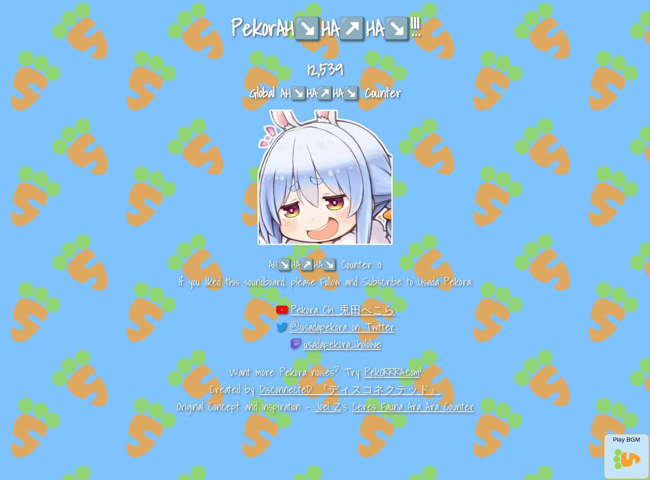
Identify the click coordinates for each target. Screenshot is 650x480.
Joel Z (328, 406)
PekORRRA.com (392, 372)
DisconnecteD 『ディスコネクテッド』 (350, 389)
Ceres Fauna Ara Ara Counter (413, 406)
